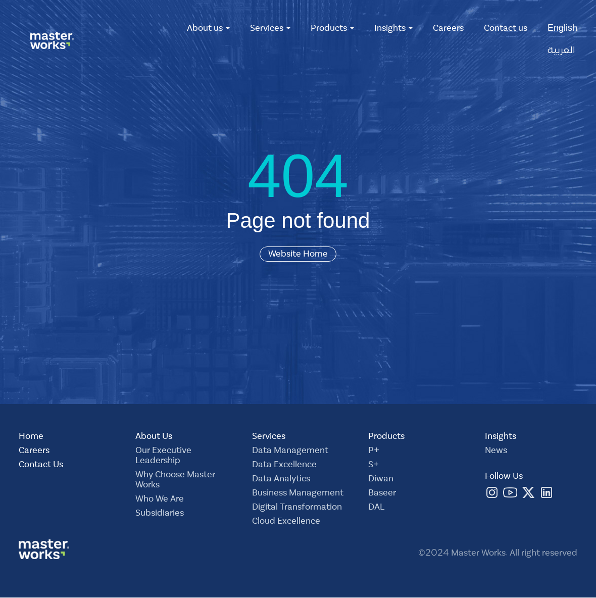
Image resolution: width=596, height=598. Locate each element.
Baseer (382, 494)
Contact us (505, 29)
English (562, 29)
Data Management (290, 451)
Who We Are (159, 500)
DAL (376, 508)
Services (270, 29)
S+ (373, 466)
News (496, 451)
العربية (561, 51)
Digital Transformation (297, 508)
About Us (153, 437)
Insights (393, 29)
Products (332, 29)
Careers (448, 29)
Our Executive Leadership (163, 456)
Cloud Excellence (286, 522)
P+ (373, 451)
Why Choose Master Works (175, 481)
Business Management (297, 494)
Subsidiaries (159, 514)
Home (31, 437)
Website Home (298, 254)
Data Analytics (281, 480)
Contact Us (41, 466)
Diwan (380, 480)
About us (208, 29)
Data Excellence (284, 466)
